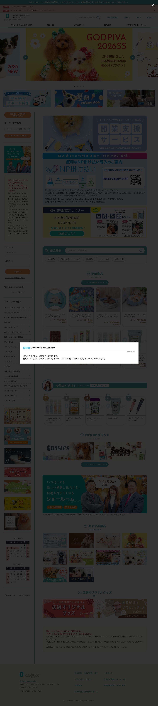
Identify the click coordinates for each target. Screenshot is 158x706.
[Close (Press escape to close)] (153, 5)
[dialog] (79, 353)
